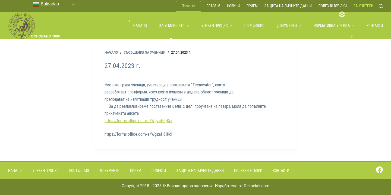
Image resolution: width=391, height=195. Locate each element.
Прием (252, 6)
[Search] (381, 6)
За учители (363, 6)
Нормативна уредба (334, 25)
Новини (233, 6)
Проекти (188, 6)
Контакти (375, 26)
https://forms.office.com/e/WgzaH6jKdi (138, 120)
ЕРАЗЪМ (213, 6)
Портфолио (254, 26)
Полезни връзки (333, 6)
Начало (140, 26)
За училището (174, 25)
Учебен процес (216, 25)
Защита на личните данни (288, 6)
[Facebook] (379, 169)
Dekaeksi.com (256, 185)
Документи (289, 25)
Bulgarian (46, 4)
